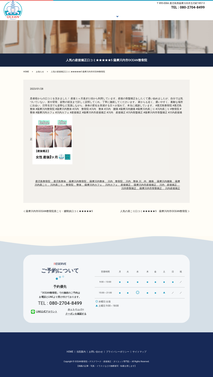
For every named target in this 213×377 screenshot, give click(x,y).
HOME (74, 16)
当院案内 (188, 16)
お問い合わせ (96, 351)
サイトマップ (139, 351)
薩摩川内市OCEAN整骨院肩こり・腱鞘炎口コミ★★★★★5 (59, 211)
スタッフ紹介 (168, 16)
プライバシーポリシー (117, 351)
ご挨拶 (89, 16)
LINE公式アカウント (44, 316)
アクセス (205, 16)
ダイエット (147, 16)
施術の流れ (128, 16)
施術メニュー (107, 16)
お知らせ (40, 71)
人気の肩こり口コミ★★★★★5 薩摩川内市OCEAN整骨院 (153, 211)
